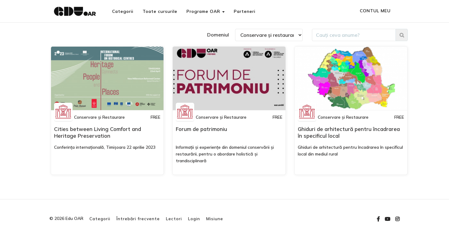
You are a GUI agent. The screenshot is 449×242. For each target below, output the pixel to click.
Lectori (174, 218)
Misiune (214, 218)
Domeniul (218, 35)
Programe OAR (205, 11)
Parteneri (244, 11)
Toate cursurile (159, 11)
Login (194, 218)
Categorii (122, 11)
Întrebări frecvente (138, 218)
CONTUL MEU (375, 10)
